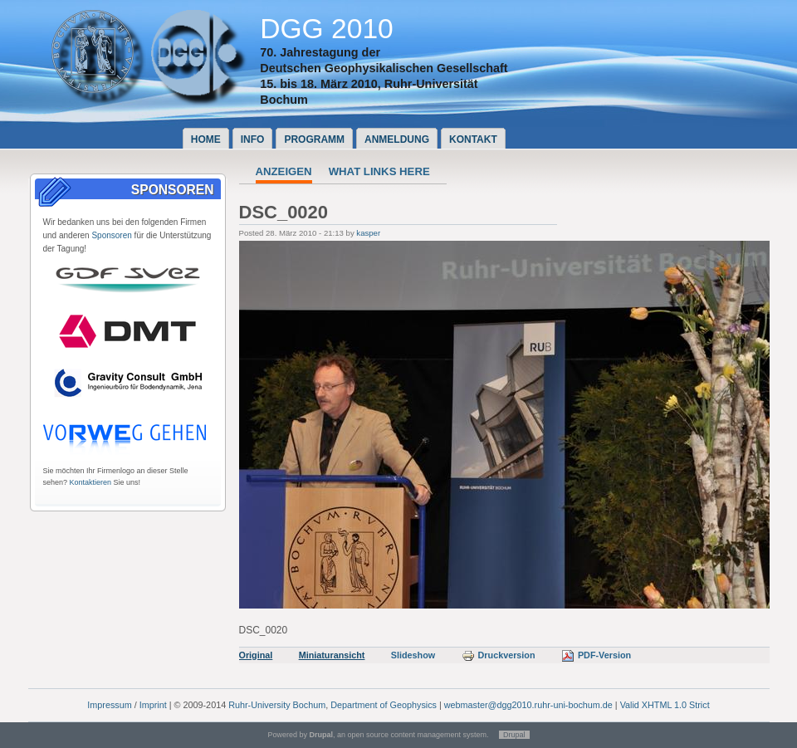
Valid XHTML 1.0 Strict (665, 705)
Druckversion (498, 655)
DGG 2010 (327, 28)
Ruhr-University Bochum (276, 705)
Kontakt (473, 139)
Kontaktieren (91, 482)
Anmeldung (396, 139)
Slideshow (413, 655)
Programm (314, 139)
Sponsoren (111, 235)
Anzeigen (284, 171)
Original (256, 655)
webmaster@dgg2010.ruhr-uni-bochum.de (528, 705)
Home (206, 139)
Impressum (109, 705)
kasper (368, 232)
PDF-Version (596, 655)
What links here (379, 171)
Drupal (514, 735)
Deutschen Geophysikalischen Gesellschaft (383, 68)
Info (253, 139)
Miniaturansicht (332, 655)
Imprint (153, 705)
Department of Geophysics (383, 705)
